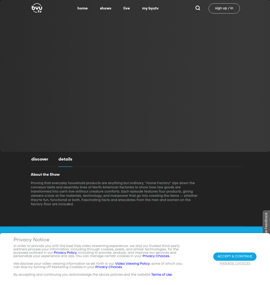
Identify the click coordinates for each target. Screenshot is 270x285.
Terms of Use (161, 275)
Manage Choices (235, 263)
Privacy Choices (108, 267)
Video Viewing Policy (132, 264)
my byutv (150, 8)
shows (105, 8)
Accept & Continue (234, 256)
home (82, 8)
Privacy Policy (65, 253)
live (126, 8)
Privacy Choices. (156, 256)
